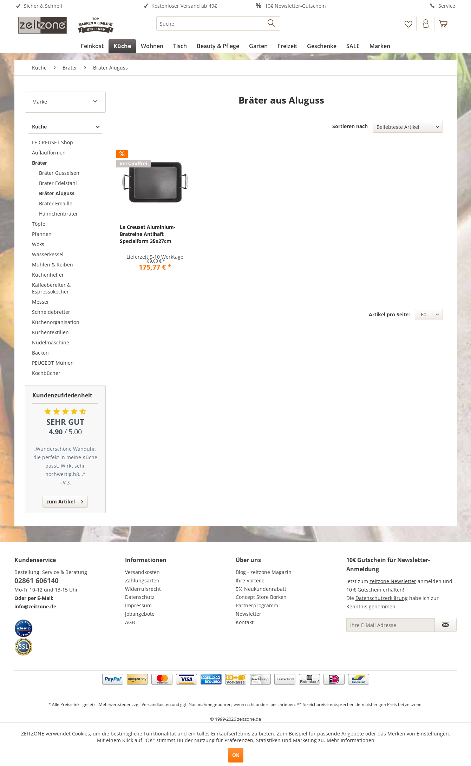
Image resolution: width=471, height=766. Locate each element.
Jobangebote (140, 613)
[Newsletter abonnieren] (445, 625)
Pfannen (42, 234)
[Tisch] (180, 46)
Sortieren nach (350, 126)
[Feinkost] (92, 46)
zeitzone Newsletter (392, 581)
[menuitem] (69, 6)
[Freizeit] (287, 46)
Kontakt (245, 622)
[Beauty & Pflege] (218, 46)
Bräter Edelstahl (58, 183)
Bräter (39, 162)
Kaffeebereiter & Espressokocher (51, 288)
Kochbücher (46, 373)
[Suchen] (271, 23)
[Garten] (258, 46)
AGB (130, 622)
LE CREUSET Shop (52, 142)
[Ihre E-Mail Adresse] (390, 625)
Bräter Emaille (55, 203)
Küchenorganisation (55, 322)
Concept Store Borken (261, 597)
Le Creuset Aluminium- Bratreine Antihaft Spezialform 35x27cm (148, 234)
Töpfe (38, 223)
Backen (40, 352)
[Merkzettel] (408, 23)
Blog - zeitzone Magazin (264, 572)
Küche (39, 126)
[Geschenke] (321, 46)
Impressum (138, 605)
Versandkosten (142, 572)
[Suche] (218, 23)
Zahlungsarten (142, 580)
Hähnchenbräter (58, 213)
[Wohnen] (152, 46)
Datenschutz (140, 597)
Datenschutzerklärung (381, 598)
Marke (39, 101)
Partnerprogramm (257, 605)
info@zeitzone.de (35, 606)
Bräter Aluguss (56, 193)
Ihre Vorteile (250, 580)
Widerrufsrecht (143, 589)
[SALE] (353, 46)
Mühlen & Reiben (52, 264)
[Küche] (122, 46)
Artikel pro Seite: (389, 314)
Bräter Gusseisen (59, 173)
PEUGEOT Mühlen (53, 362)
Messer (40, 301)
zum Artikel (64, 500)
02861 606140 (36, 580)
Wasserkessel (48, 254)
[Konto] (426, 23)
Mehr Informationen (350, 740)
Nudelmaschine (50, 342)
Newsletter (248, 613)
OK (235, 755)
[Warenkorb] (446, 23)
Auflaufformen (49, 152)
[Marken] (380, 46)
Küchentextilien (50, 332)
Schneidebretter (51, 312)
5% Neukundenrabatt (261, 589)
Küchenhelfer (48, 274)
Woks (38, 244)
